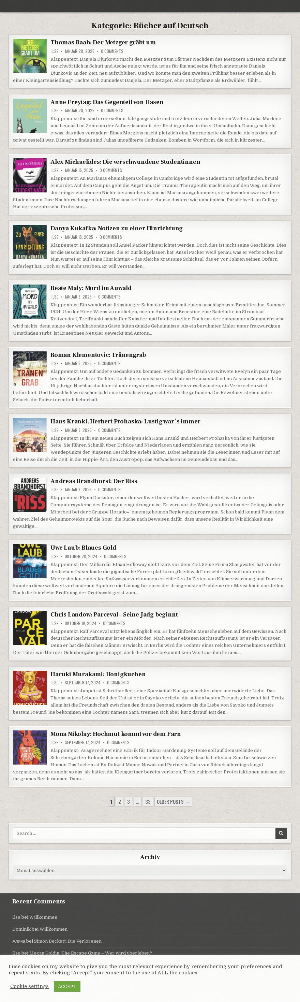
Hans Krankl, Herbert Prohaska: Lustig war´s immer (125, 421)
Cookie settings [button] (29, 986)
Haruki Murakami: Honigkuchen (98, 674)
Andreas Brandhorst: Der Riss (93, 481)
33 (148, 801)
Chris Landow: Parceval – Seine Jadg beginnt (114, 615)
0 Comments (112, 51)
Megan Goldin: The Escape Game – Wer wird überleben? (90, 953)
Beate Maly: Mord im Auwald (91, 288)
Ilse (54, 51)
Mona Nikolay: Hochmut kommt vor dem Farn (115, 734)
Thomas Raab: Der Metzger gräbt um (102, 42)
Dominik (21, 929)
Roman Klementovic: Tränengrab (98, 355)
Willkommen (43, 917)
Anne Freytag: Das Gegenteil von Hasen (107, 102)
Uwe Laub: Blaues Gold (83, 548)
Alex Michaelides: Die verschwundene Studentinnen (125, 162)
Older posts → (173, 801)
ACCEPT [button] (67, 986)
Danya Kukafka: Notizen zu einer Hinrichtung (116, 228)
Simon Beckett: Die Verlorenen (68, 941)
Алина (18, 941)
